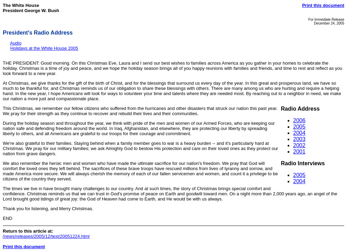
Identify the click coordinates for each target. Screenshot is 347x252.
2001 (299, 152)
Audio (15, 43)
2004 (299, 133)
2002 (299, 145)
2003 (299, 139)
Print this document (323, 5)
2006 (299, 120)
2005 (299, 127)
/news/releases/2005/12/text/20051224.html (46, 236)
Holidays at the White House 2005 (44, 48)
